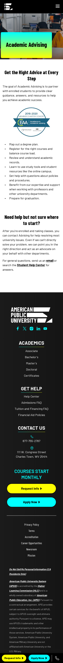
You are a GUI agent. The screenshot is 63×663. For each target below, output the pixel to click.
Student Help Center (31, 265)
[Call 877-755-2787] (57, 658)
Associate (31, 351)
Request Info (12, 658)
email (49, 260)
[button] (58, 7)
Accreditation (31, 537)
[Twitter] (24, 328)
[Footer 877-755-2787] (31, 441)
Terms (31, 530)
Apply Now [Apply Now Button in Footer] (30, 502)
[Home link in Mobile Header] (8, 6)
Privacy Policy (31, 524)
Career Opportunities (31, 543)
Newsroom (31, 549)
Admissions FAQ (31, 402)
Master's (31, 363)
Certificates (31, 375)
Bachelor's (31, 357)
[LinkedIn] (38, 328)
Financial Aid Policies (31, 415)
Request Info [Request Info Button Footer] (30, 488)
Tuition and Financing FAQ (31, 408)
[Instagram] (31, 328)
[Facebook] (17, 328)
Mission (31, 555)
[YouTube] (45, 328)
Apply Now (37, 658)
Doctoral (31, 369)
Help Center (31, 396)
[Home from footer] (32, 314)
